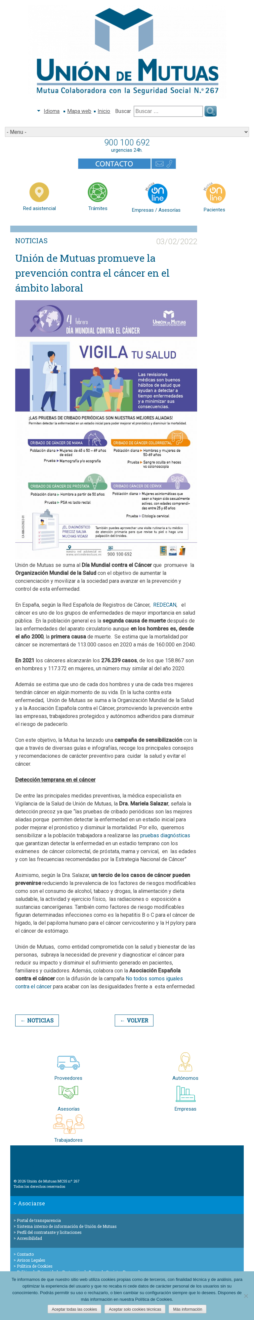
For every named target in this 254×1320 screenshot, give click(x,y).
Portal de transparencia (39, 1220)
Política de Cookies (35, 1266)
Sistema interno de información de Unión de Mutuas (67, 1226)
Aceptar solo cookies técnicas (135, 1309)
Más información (187, 1309)
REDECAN (164, 605)
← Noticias (37, 1020)
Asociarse (31, 1203)
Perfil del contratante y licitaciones (49, 1232)
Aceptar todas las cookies (74, 1309)
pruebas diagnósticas (165, 835)
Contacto (25, 1254)
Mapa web (79, 111)
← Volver (134, 1020)
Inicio (104, 111)
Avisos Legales (31, 1260)
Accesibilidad (29, 1238)
